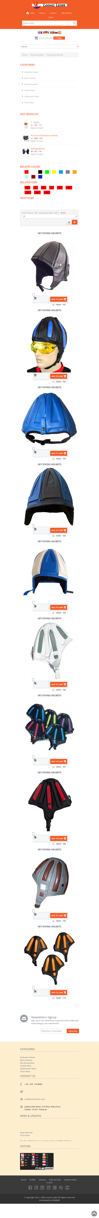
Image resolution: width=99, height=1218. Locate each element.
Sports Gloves (30, 78)
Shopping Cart (52, 38)
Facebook (30, 1187)
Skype (61, 1187)
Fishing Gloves (38, 148)
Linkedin (42, 1187)
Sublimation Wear (31, 96)
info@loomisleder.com (35, 1099)
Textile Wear (29, 90)
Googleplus (55, 1187)
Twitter (36, 1187)
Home (32, 13)
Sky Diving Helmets (49, 233)
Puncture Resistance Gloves (44, 135)
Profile (42, 13)
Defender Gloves (31, 72)
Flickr (67, 1187)
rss (49, 1187)
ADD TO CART (57, 299)
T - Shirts (35, 122)
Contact (53, 13)
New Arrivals (66, 13)
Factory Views (70, 1179)
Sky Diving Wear (37, 55)
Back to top (94, 1214)
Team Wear (29, 102)
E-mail (50, 17)
